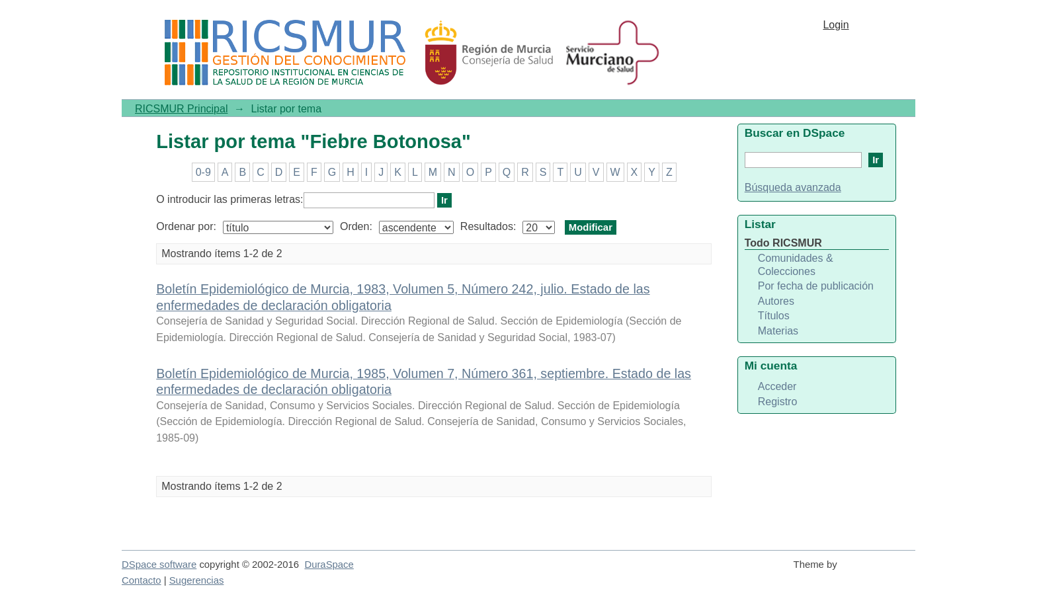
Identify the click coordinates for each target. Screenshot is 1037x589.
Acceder (777, 386)
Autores (776, 301)
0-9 (203, 172)
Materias (778, 330)
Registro (778, 401)
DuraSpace (328, 564)
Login (836, 24)
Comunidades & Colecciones (795, 265)
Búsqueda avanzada (793, 187)
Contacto (141, 580)
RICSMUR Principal (181, 108)
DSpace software (159, 564)
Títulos (774, 315)
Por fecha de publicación (816, 286)
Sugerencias (196, 580)
